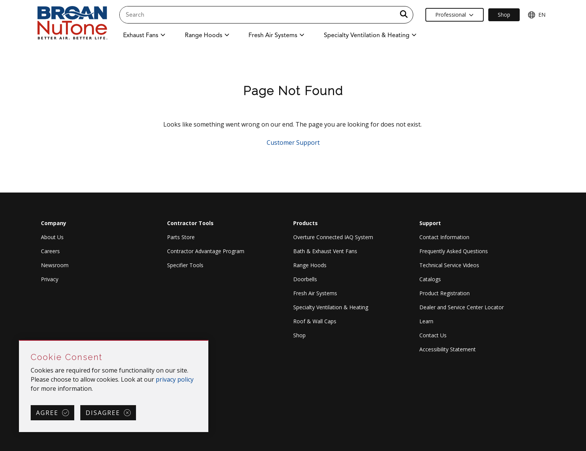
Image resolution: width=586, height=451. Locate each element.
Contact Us (433, 335)
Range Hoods (310, 265)
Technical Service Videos (449, 265)
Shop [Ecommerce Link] (504, 14)
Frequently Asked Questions (453, 251)
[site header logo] (72, 23)
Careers (50, 251)
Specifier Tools (185, 265)
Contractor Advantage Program (205, 251)
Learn (426, 321)
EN (536, 15)
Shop (299, 335)
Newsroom (55, 265)
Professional (454, 14)
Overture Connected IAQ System (333, 237)
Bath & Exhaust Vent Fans (325, 251)
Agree (47, 413)
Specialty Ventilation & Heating (330, 307)
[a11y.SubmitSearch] (404, 14)
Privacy (49, 279)
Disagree (103, 413)
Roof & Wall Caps (314, 321)
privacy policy (175, 379)
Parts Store (181, 237)
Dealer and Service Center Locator (461, 307)
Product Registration (444, 293)
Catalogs (430, 279)
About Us (52, 237)
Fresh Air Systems (315, 293)
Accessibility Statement (447, 349)
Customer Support (293, 142)
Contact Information (444, 237)
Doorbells (305, 279)
